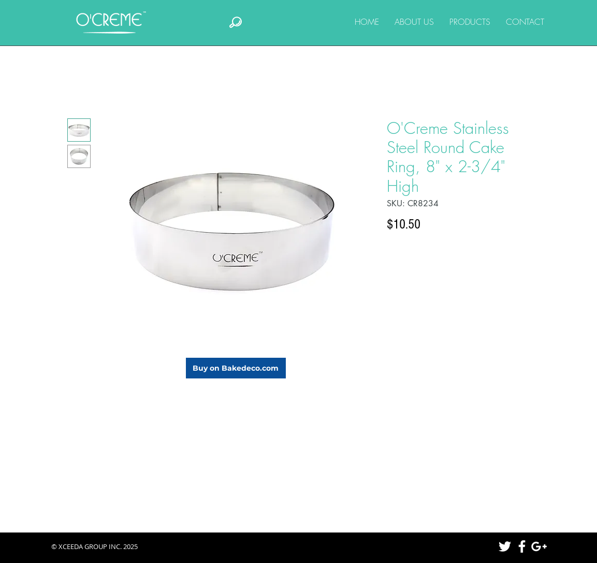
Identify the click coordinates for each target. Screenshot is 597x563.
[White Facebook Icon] (522, 546)
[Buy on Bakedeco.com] (236, 368)
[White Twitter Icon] (505, 546)
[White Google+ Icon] (539, 546)
